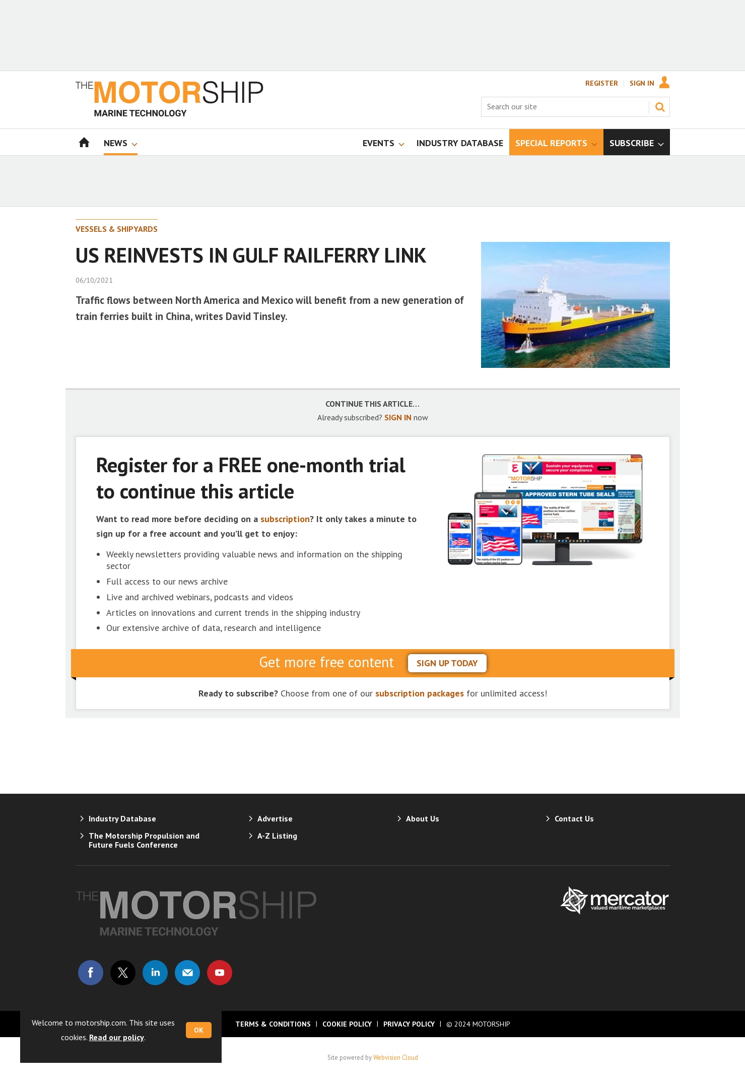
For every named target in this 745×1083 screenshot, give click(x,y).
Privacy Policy (409, 1024)
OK (199, 1030)
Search (660, 107)
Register (601, 83)
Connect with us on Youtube (220, 973)
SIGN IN (398, 417)
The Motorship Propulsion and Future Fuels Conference (144, 840)
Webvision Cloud (395, 1057)
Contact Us (574, 818)
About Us (422, 818)
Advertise (275, 818)
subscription (285, 519)
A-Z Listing (277, 836)
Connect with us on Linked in (155, 973)
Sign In (642, 83)
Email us (187, 973)
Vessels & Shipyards (117, 229)
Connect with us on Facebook (91, 973)
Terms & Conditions (273, 1024)
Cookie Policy (347, 1024)
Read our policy (116, 1037)
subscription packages (419, 693)
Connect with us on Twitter (123, 973)
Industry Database (122, 818)
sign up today (447, 663)
